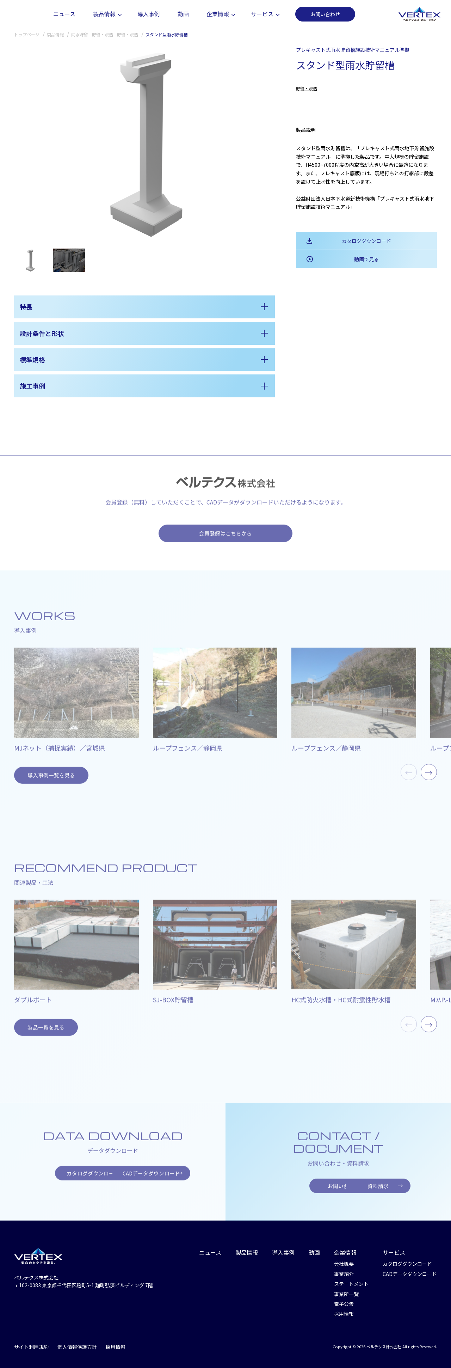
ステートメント (351, 1279)
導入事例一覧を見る (48, 782)
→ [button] (429, 780)
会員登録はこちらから (225, 541)
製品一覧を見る (43, 1033)
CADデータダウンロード (164, 1178)
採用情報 (344, 1309)
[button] (266, 143)
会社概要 (344, 1259)
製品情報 (137, 14)
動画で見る (366, 259)
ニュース (95, 14)
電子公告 (344, 1299)
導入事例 (179, 14)
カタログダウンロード (366, 240)
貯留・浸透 (306, 88)
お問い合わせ (356, 14)
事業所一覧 (346, 1290)
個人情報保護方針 (77, 1342)
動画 (214, 14)
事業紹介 (344, 1270)
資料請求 (398, 1191)
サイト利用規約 (31, 1342)
